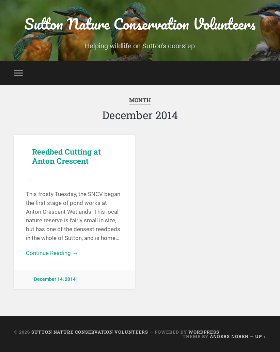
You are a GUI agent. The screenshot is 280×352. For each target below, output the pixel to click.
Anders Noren (229, 336)
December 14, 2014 (55, 279)
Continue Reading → (52, 253)
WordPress (203, 332)
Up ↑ (260, 336)
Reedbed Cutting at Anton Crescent (66, 156)
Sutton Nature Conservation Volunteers (139, 24)
